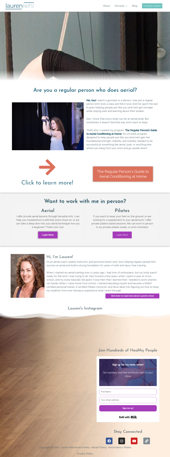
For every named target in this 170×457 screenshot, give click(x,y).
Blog (134, 5)
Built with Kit (128, 417)
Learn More (48, 235)
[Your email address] (128, 400)
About (106, 5)
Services (119, 5)
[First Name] (128, 392)
